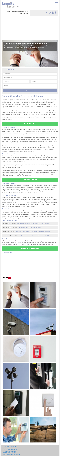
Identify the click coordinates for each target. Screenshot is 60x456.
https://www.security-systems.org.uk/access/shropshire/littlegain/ (36, 235)
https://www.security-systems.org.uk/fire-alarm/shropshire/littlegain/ (32, 223)
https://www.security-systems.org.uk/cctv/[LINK (29, 227)
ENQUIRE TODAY (30, 180)
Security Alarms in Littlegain (9, 446)
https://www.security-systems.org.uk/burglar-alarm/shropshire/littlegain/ (33, 231)
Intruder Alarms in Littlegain (9, 452)
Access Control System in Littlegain (11, 454)
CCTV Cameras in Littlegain (9, 451)
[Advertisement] (30, 29)
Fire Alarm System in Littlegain (10, 448)
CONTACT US (30, 124)
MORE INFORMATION (30, 248)
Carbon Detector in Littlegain (10, 449)
